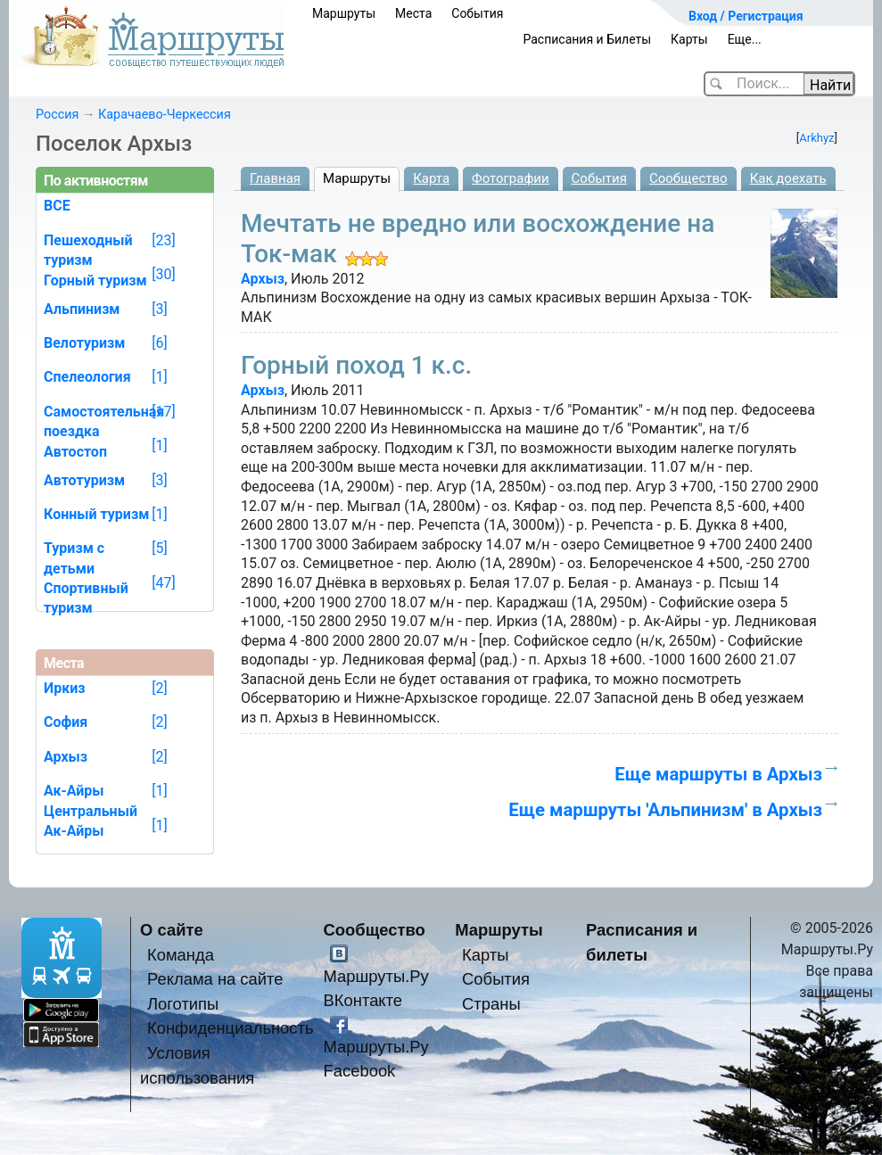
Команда (180, 954)
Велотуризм (85, 342)
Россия (57, 114)
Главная (275, 178)
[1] (159, 376)
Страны (491, 1003)
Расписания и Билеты (587, 39)
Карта (431, 178)
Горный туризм (95, 280)
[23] (163, 240)
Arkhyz (816, 137)
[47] (163, 582)
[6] (159, 342)
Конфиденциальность (230, 1028)
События (477, 13)
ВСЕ (57, 205)
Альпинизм (82, 309)
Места (413, 13)
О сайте (171, 929)
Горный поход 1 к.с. (356, 365)
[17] (163, 411)
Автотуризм (84, 480)
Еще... (745, 39)
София (65, 722)
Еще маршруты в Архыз (718, 774)
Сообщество (688, 178)
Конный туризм (96, 514)
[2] (159, 688)
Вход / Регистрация (746, 16)
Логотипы (182, 1003)
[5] (159, 548)
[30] (163, 274)
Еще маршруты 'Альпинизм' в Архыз (665, 810)
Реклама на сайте (215, 978)
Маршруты (343, 13)
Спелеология (87, 376)
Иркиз (64, 688)
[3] (159, 309)
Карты (689, 39)
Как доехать (788, 178)
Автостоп (75, 451)
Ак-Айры (74, 830)
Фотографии (510, 178)
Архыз (262, 278)
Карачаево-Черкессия (164, 114)
